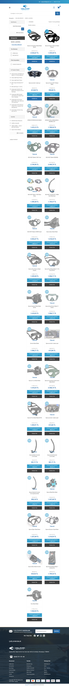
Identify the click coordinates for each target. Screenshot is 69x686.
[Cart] (58, 8)
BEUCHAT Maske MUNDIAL (52, 157)
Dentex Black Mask (34, 343)
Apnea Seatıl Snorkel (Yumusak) (52, 456)
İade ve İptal (29, 672)
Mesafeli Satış (29, 664)
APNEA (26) (15, 53)
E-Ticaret (31, 684)
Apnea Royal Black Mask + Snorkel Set (52, 567)
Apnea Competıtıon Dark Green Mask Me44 (52, 381)
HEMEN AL (34, 61)
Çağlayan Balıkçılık (13, 139)
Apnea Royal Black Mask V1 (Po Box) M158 (52, 269)
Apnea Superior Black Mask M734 (34, 307)
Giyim (45, 666)
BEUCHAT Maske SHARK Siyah (34, 231)
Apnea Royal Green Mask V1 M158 (52, 307)
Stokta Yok (52, 98)
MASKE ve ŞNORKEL (29, 18)
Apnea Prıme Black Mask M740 (34, 417)
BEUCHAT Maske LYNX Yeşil (34, 157)
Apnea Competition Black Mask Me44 (34, 46)
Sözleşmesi (11, 676)
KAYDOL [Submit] (56, 631)
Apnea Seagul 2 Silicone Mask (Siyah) (52, 46)
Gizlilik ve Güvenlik (30, 668)
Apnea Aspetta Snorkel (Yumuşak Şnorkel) (34, 493)
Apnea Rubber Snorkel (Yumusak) (34, 456)
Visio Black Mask (34, 603)
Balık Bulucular (47, 664)
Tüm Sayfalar (20, 133)
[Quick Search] (15, 29)
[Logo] (25, 8)
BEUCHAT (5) (15, 55)
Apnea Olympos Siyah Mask (52, 529)
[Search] (34, 13)
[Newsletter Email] (44, 631)
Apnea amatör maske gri (34, 83)
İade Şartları (11, 666)
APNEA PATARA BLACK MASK (35, 120)
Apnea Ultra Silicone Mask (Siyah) (34, 269)
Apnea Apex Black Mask (52, 231)
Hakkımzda (11, 664)
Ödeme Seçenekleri (31, 674)
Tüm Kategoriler (47, 674)
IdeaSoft (27, 684)
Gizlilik (10, 674)
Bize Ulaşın (11, 668)
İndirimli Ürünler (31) (17, 64)
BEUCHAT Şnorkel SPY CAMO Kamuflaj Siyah (52, 195)
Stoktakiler (31, 21)
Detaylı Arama (20, 32)
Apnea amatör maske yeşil (52, 343)
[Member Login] (54, 8)
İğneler (45, 672)
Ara (22, 29)
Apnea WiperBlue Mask (52, 492)
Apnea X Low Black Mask (34, 380)
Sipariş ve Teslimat (30, 670)
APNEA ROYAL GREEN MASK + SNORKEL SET (52, 121)
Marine (45, 670)
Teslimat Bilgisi (12, 670)
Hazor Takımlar (47, 668)
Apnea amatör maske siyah (52, 417)
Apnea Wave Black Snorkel (34, 566)
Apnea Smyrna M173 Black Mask (52, 83)
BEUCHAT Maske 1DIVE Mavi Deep (34, 195)
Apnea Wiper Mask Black (34, 529)
